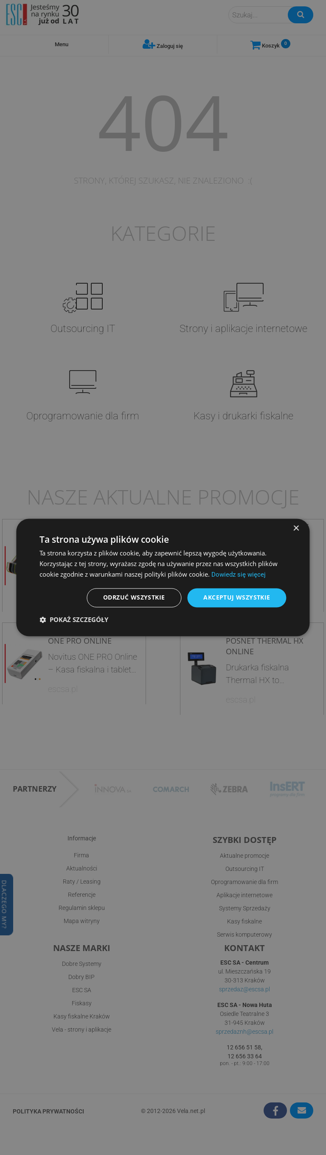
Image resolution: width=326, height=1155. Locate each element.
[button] (73, 620)
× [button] (296, 528)
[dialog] (162, 577)
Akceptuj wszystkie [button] (236, 598)
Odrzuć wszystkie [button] (134, 598)
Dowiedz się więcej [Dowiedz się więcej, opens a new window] (238, 574)
